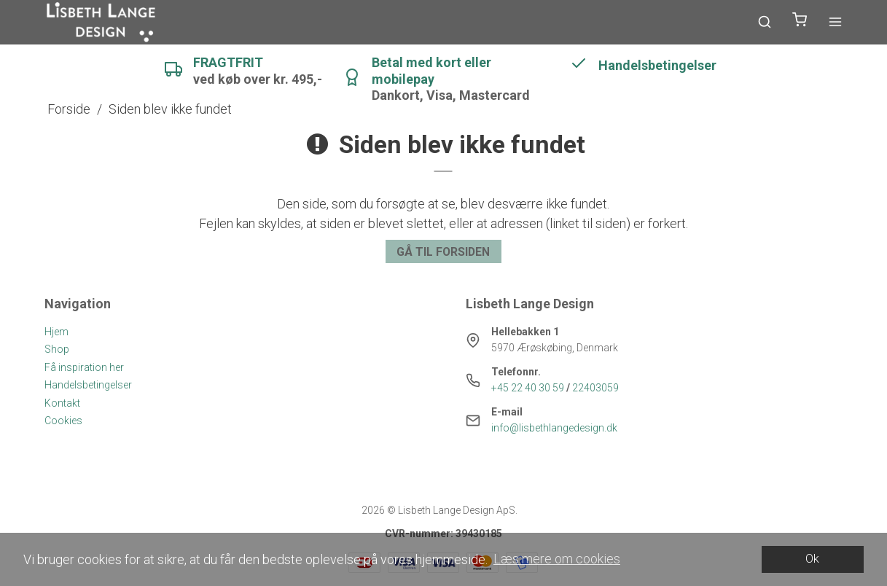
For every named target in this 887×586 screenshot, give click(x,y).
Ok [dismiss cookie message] (812, 559)
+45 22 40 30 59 (527, 388)
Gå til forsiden (443, 252)
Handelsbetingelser (88, 385)
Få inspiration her (84, 367)
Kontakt (62, 403)
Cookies (63, 420)
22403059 (595, 388)
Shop (56, 349)
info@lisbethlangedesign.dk (554, 428)
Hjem (56, 331)
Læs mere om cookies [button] (556, 558)
